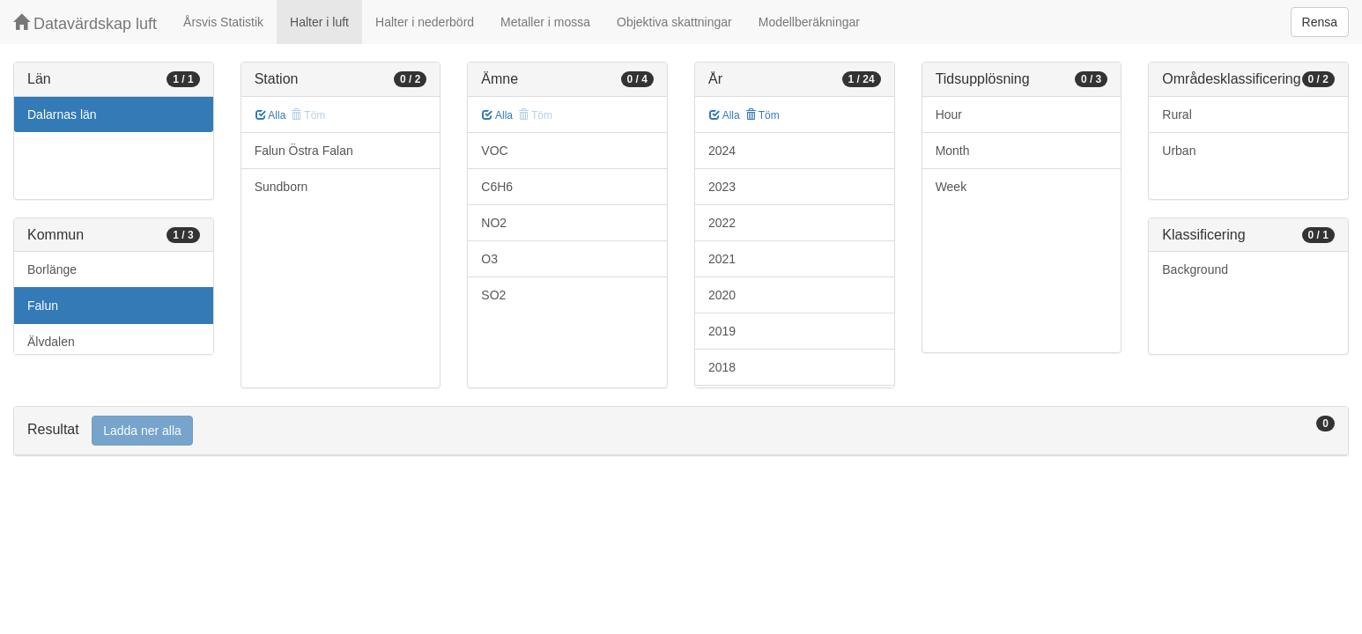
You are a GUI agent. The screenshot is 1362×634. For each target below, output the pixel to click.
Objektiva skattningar (674, 22)
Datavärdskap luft (85, 23)
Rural (1176, 114)
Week (951, 187)
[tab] (681, 431)
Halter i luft (319, 22)
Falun (42, 306)
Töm (762, 115)
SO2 (493, 295)
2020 (722, 295)
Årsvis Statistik (223, 22)
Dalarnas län (62, 114)
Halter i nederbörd (424, 22)
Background (1195, 269)
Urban (1178, 151)
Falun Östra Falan (304, 151)
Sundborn (281, 187)
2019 (722, 331)
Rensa (1319, 22)
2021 (722, 259)
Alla (270, 115)
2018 (722, 367)
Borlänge (52, 269)
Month (953, 151)
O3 (489, 259)
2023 (722, 187)
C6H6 (497, 187)
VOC (494, 151)
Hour (949, 114)
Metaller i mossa (545, 22)
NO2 (494, 223)
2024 (722, 151)
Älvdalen (51, 342)
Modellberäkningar (809, 22)
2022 (722, 223)
